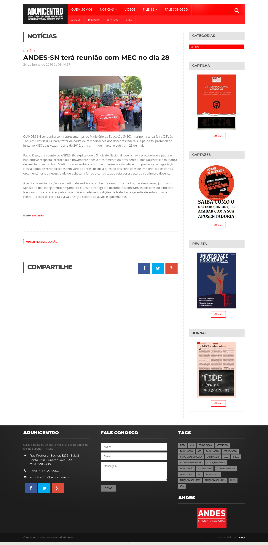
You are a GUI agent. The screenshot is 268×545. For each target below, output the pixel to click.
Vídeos (130, 9)
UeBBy (241, 540)
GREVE (239, 458)
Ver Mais (218, 136)
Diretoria (94, 19)
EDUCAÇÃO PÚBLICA (218, 464)
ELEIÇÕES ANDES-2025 (218, 482)
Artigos (76, 19)
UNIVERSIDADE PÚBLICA (192, 458)
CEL (201, 476)
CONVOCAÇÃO (206, 446)
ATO (200, 452)
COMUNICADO (187, 476)
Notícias (30, 51)
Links (129, 19)
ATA (182, 488)
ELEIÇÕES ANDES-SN (228, 470)
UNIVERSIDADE (206, 470)
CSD (192, 446)
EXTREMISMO (214, 458)
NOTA (183, 446)
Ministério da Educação (43, 241)
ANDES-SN (38, 215)
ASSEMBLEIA (224, 446)
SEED (228, 458)
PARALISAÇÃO (187, 452)
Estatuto (112, 19)
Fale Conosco (176, 9)
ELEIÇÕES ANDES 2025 (191, 482)
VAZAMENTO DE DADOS (191, 464)
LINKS (236, 482)
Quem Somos (81, 9)
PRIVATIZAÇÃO (187, 470)
